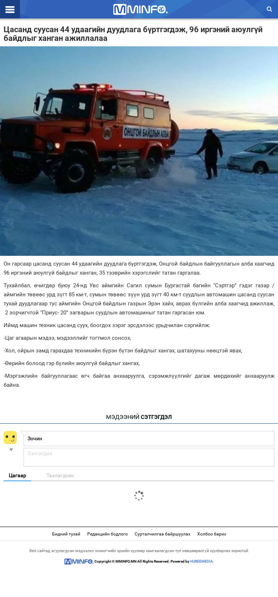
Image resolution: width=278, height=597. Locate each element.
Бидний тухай (66, 534)
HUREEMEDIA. (202, 561)
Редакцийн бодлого (107, 534)
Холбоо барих (211, 534)
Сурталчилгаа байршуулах (162, 534)
